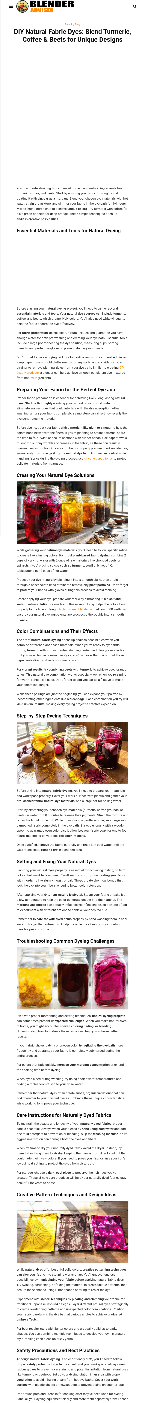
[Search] (134, 6)
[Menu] (11, 6)
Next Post (100, 1315)
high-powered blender (74, 487)
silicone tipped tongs (99, 336)
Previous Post (44, 1317)
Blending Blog (72, 24)
